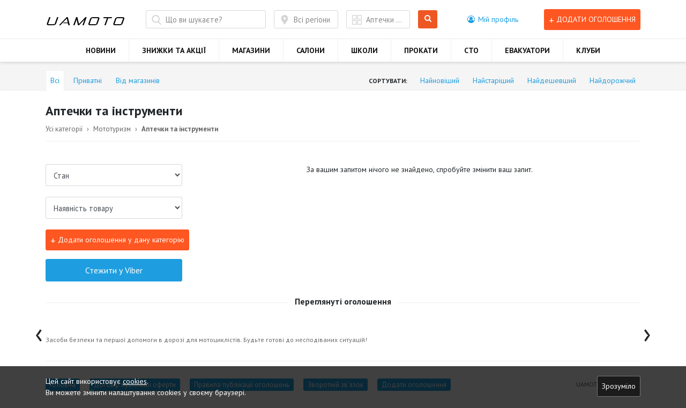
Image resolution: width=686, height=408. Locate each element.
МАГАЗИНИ (251, 50)
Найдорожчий (613, 80)
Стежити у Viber (114, 270)
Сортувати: (388, 81)
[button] (492, 19)
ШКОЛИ (364, 50)
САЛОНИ (310, 50)
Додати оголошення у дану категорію (117, 240)
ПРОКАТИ (421, 50)
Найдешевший (551, 80)
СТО (471, 50)
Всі (54, 80)
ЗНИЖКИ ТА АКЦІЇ (174, 50)
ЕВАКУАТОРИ (527, 50)
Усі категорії (64, 128)
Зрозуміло (619, 386)
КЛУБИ (588, 50)
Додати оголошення (592, 19)
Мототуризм (112, 128)
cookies (135, 381)
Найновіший (439, 80)
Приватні (87, 80)
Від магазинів (138, 80)
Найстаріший (493, 80)
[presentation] (39, 333)
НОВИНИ (101, 50)
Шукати (428, 19)
